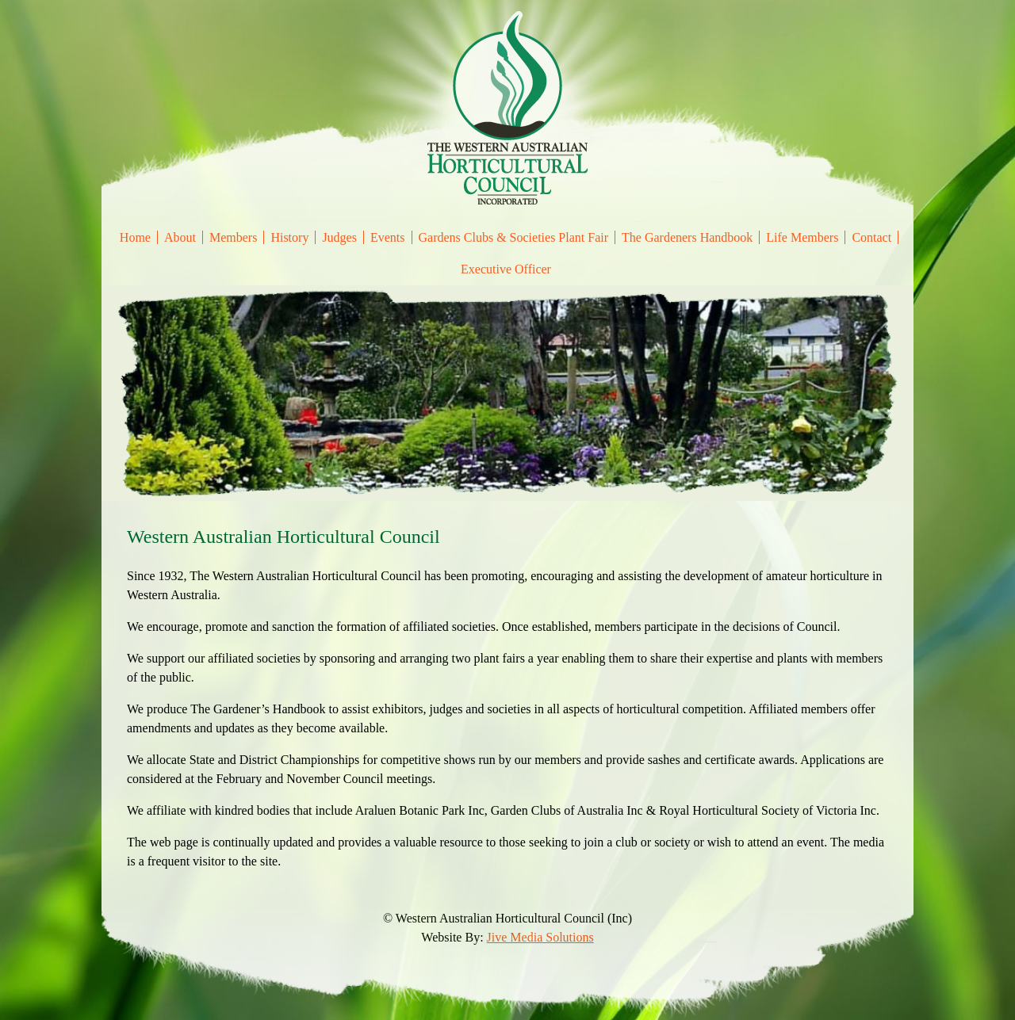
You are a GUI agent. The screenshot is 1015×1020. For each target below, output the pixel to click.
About (180, 237)
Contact (871, 237)
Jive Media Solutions (540, 937)
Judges (339, 237)
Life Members (802, 237)
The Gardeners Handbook (687, 237)
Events (387, 237)
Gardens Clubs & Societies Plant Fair (514, 237)
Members (233, 237)
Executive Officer (506, 269)
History (289, 237)
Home (135, 237)
